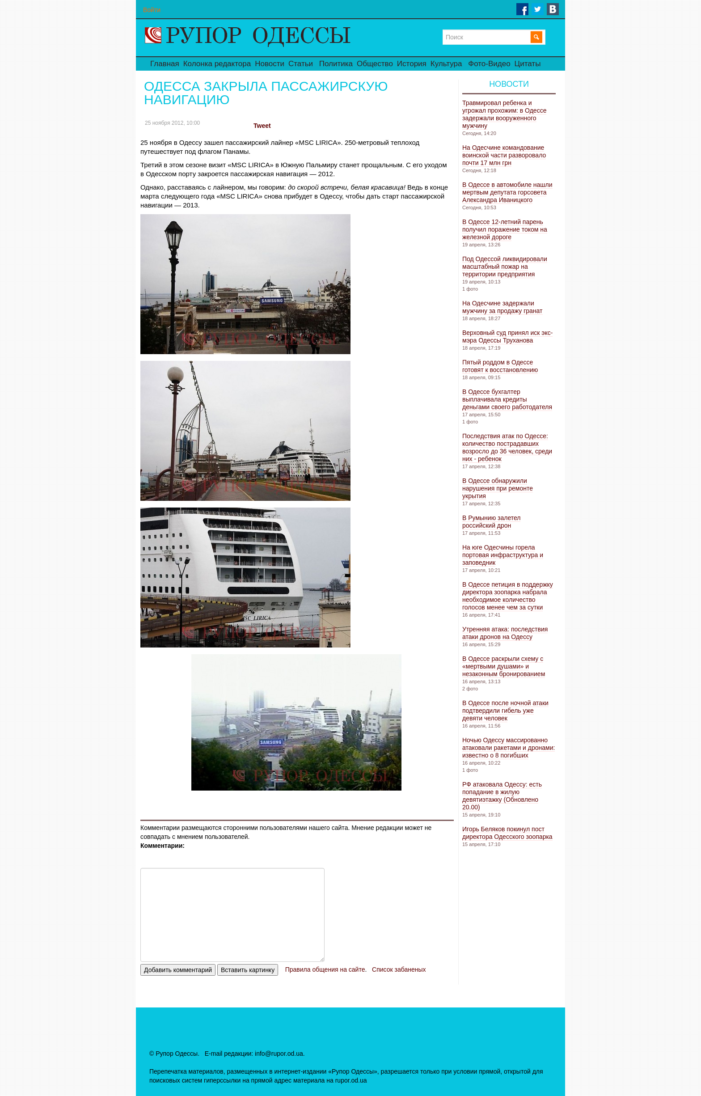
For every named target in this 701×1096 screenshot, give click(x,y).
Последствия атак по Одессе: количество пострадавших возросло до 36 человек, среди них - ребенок (507, 447)
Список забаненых (399, 969)
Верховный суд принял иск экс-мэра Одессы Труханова (507, 336)
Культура (446, 63)
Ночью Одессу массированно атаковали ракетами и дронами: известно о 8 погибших (508, 747)
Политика (336, 63)
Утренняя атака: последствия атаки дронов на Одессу (505, 633)
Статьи (300, 63)
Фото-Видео (489, 63)
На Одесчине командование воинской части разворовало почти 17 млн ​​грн (504, 155)
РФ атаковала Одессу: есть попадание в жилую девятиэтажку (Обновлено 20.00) (502, 796)
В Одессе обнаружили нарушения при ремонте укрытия (497, 488)
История (412, 63)
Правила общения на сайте (325, 969)
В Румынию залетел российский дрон (491, 521)
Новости (269, 63)
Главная (164, 63)
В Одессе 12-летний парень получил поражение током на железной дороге (504, 229)
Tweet (262, 125)
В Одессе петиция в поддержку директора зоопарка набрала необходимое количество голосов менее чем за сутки (507, 596)
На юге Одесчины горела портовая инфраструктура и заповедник (502, 555)
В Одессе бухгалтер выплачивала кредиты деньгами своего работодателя (507, 399)
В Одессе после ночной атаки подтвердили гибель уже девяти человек (505, 710)
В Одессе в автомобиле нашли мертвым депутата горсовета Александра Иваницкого (507, 192)
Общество (375, 63)
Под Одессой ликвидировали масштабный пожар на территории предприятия (504, 266)
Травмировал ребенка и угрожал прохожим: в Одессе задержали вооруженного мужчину (504, 114)
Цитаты (528, 63)
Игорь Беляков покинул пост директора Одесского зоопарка (507, 832)
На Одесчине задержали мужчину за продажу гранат (502, 307)
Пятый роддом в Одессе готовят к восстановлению (500, 366)
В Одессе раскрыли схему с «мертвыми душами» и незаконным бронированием (503, 666)
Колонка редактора (217, 63)
